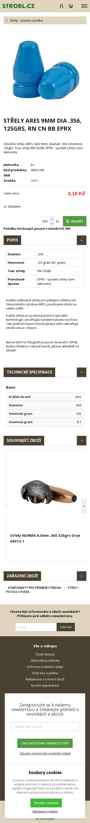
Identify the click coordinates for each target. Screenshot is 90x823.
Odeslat (66, 627)
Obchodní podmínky (45, 660)
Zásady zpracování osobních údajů (45, 753)
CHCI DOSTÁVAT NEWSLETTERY (45, 743)
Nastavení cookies (45, 811)
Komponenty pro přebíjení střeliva (34, 588)
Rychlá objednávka (45, 685)
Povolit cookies (46, 803)
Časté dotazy (45, 654)
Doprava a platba (45, 673)
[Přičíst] (52, 219)
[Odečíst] (52, 224)
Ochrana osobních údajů (45, 667)
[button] (6, 506)
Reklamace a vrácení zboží (45, 679)
